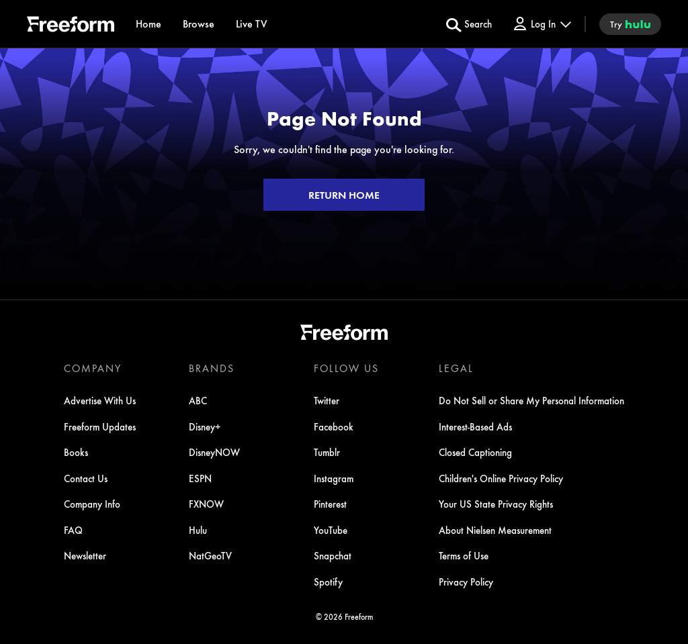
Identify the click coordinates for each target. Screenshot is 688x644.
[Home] (148, 23)
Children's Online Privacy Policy (501, 478)
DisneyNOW (214, 452)
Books (76, 452)
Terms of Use (463, 555)
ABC (198, 400)
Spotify (328, 581)
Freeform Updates (100, 426)
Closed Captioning (475, 452)
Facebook (333, 426)
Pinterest (330, 503)
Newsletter (85, 555)
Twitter (326, 400)
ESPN (200, 478)
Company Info (92, 503)
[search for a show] (469, 24)
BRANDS (211, 368)
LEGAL (456, 368)
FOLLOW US (346, 368)
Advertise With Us (100, 400)
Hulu (198, 530)
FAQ (73, 530)
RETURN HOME (344, 194)
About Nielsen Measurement (495, 530)
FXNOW (206, 503)
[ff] (70, 26)
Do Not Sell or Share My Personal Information (531, 400)
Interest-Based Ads (475, 426)
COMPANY (93, 368)
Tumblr (327, 452)
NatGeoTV (210, 555)
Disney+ (205, 426)
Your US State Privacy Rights (496, 503)
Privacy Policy (466, 581)
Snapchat (332, 555)
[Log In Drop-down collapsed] (541, 24)
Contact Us (86, 478)
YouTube (330, 530)
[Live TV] (251, 23)
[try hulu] (630, 24)
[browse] (198, 23)
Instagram (333, 478)
